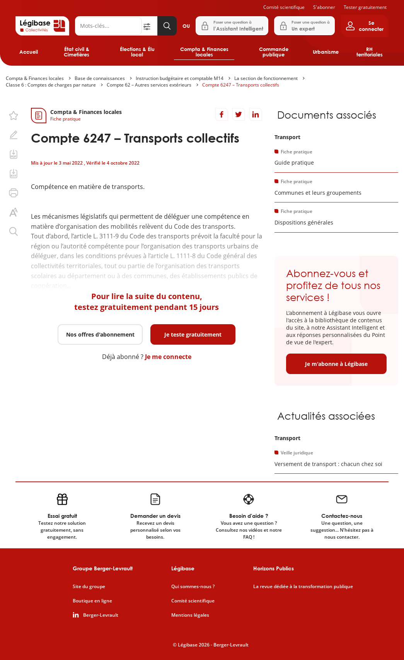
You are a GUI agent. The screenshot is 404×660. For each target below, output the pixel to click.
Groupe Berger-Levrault (103, 568)
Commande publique (273, 52)
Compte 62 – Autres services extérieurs (149, 85)
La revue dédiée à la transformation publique (303, 586)
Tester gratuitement (365, 7)
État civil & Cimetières (76, 52)
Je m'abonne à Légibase (336, 363)
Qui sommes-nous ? (193, 586)
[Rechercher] (108, 26)
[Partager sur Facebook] (221, 114)
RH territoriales (369, 52)
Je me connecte (168, 356)
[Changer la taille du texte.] (13, 212)
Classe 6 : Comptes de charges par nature (51, 85)
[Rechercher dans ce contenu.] (13, 231)
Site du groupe (89, 586)
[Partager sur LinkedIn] (255, 114)
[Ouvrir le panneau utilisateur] (365, 26)
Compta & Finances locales (204, 52)
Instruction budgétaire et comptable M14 (179, 78)
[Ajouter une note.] (13, 135)
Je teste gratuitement (193, 334)
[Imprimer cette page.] (13, 193)
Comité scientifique (284, 7)
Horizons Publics (273, 568)
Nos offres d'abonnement (100, 334)
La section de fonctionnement (266, 78)
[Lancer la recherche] (167, 26)
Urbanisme (326, 52)
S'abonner (324, 7)
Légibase (182, 568)
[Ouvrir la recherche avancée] (149, 26)
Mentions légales (190, 615)
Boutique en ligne (92, 601)
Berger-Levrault (100, 615)
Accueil (28, 52)
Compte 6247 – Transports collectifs (240, 85)
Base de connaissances (100, 78)
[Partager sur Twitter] (238, 114)
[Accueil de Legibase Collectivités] (42, 26)
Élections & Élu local (137, 52)
